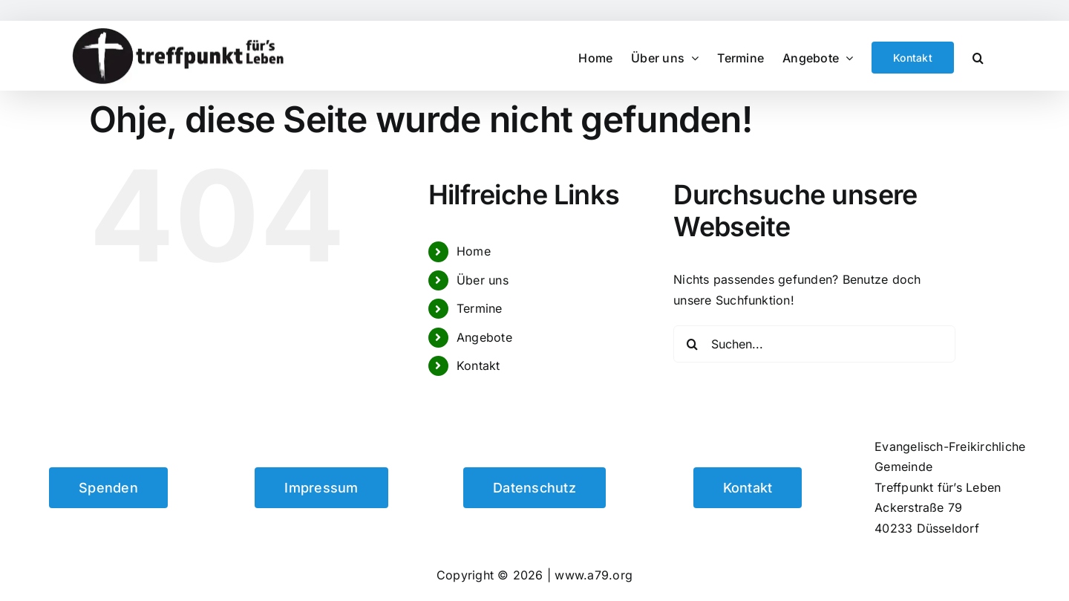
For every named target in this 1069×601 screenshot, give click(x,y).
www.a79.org (593, 575)
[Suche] (691, 344)
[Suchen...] (814, 344)
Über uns (483, 280)
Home (474, 251)
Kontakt (478, 365)
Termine (480, 308)
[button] (978, 56)
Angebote (484, 337)
